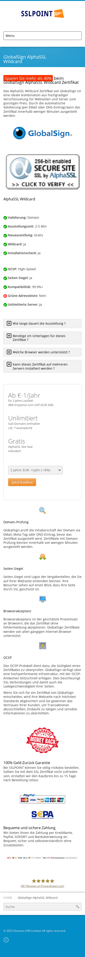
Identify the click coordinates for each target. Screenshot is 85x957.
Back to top (7, 939)
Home (7, 898)
